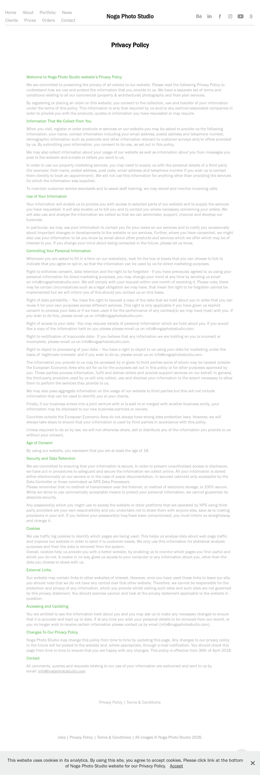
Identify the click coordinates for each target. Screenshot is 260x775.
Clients (11, 20)
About (28, 12)
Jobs (62, 737)
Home (10, 12)
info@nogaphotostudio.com (62, 671)
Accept (176, 766)
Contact (68, 20)
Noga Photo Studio (130, 16)
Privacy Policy (81, 737)
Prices (30, 20)
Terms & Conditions (114, 737)
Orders (48, 20)
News (67, 12)
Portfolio (48, 12)
